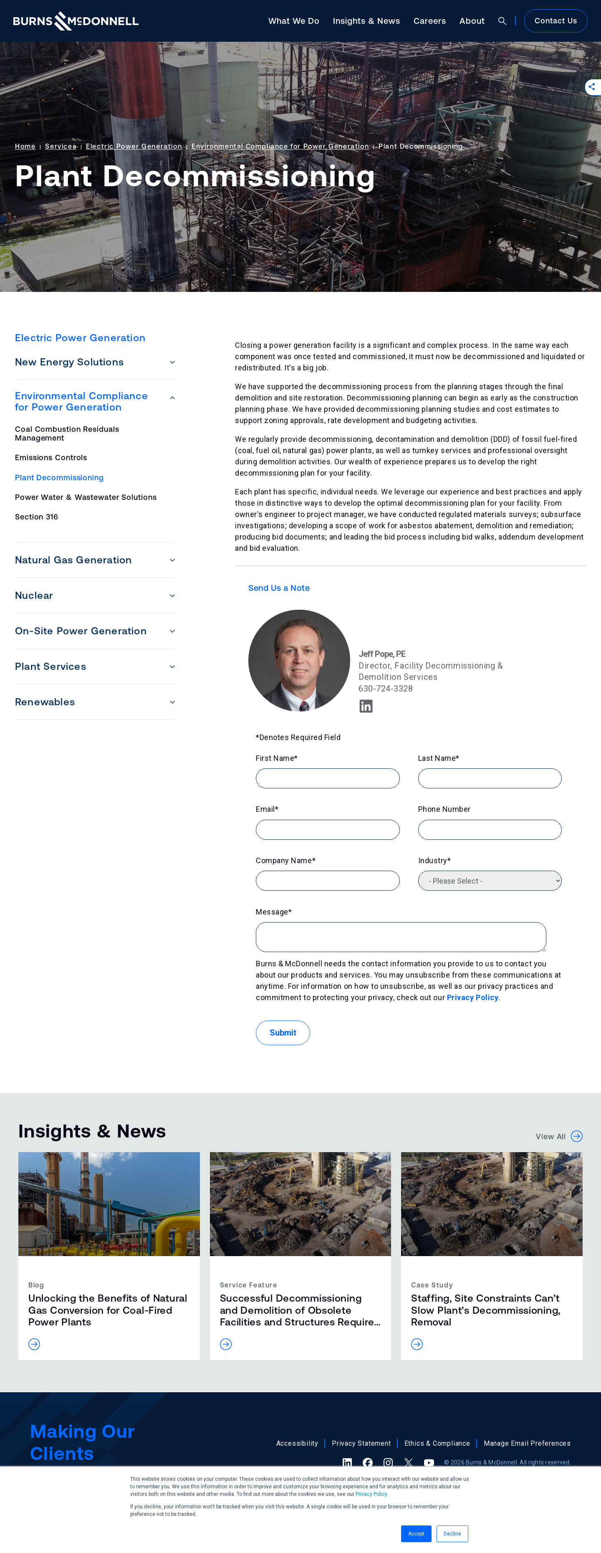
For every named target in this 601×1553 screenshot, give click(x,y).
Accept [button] (416, 1534)
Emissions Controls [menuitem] (51, 457)
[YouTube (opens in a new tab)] (429, 1463)
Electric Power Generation (134, 146)
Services (60, 146)
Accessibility (297, 1443)
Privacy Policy (371, 1494)
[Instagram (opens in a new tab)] (388, 1463)
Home (25, 146)
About (472, 20)
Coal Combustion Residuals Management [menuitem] (67, 433)
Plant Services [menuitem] (50, 666)
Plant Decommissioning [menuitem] (59, 477)
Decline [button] (452, 1534)
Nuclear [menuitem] (34, 595)
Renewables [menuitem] (45, 701)
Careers (430, 20)
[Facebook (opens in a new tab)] (368, 1463)
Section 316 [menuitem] (36, 516)
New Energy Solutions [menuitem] (69, 361)
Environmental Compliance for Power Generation (280, 146)
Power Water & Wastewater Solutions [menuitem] (86, 497)
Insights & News (366, 20)
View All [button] (559, 1136)
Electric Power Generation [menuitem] (80, 337)
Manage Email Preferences (527, 1443)
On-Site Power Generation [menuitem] (81, 630)
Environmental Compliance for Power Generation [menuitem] (81, 401)
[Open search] (502, 21)
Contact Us (556, 20)
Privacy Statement (361, 1443)
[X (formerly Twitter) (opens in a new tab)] (409, 1463)
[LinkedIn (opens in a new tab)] (347, 1463)
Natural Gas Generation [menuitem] (73, 559)
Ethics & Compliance (437, 1443)
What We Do (294, 20)
